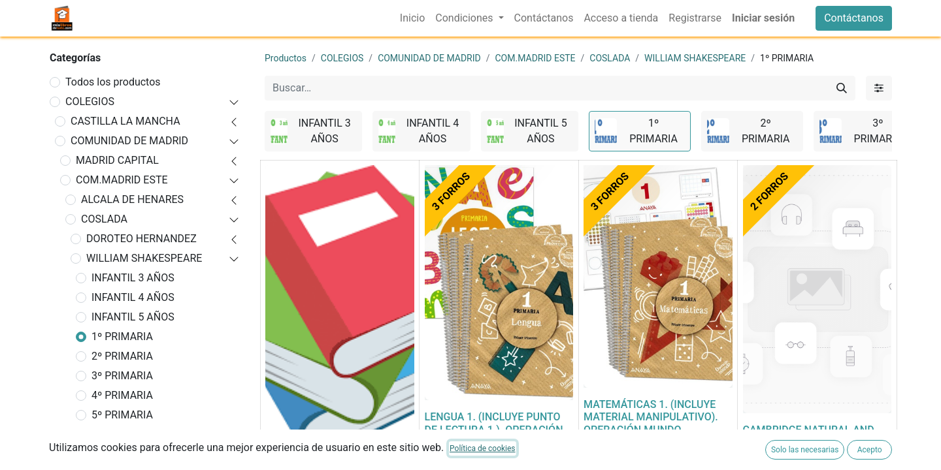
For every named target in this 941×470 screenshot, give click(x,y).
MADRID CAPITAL (117, 160)
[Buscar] (841, 88)
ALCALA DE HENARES (132, 199)
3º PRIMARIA (122, 375)
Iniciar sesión (763, 18)
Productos (285, 58)
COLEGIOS (89, 101)
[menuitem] (412, 18)
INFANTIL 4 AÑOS (132, 297)
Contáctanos (853, 18)
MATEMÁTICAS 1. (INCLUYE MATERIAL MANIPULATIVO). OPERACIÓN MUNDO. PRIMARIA (651, 423)
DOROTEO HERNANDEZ (141, 238)
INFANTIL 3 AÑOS (132, 278)
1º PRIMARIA (122, 336)
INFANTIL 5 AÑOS (132, 317)
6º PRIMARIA (122, 434)
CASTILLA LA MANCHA (125, 121)
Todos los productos (113, 82)
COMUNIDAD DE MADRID (129, 140)
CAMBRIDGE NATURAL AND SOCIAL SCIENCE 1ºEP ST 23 (811, 436)
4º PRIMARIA (122, 395)
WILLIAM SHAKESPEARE (144, 258)
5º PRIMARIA (122, 415)
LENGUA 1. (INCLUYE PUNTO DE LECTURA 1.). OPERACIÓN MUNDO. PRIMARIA (494, 429)
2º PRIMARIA (122, 356)
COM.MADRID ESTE (122, 180)
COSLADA (104, 219)
